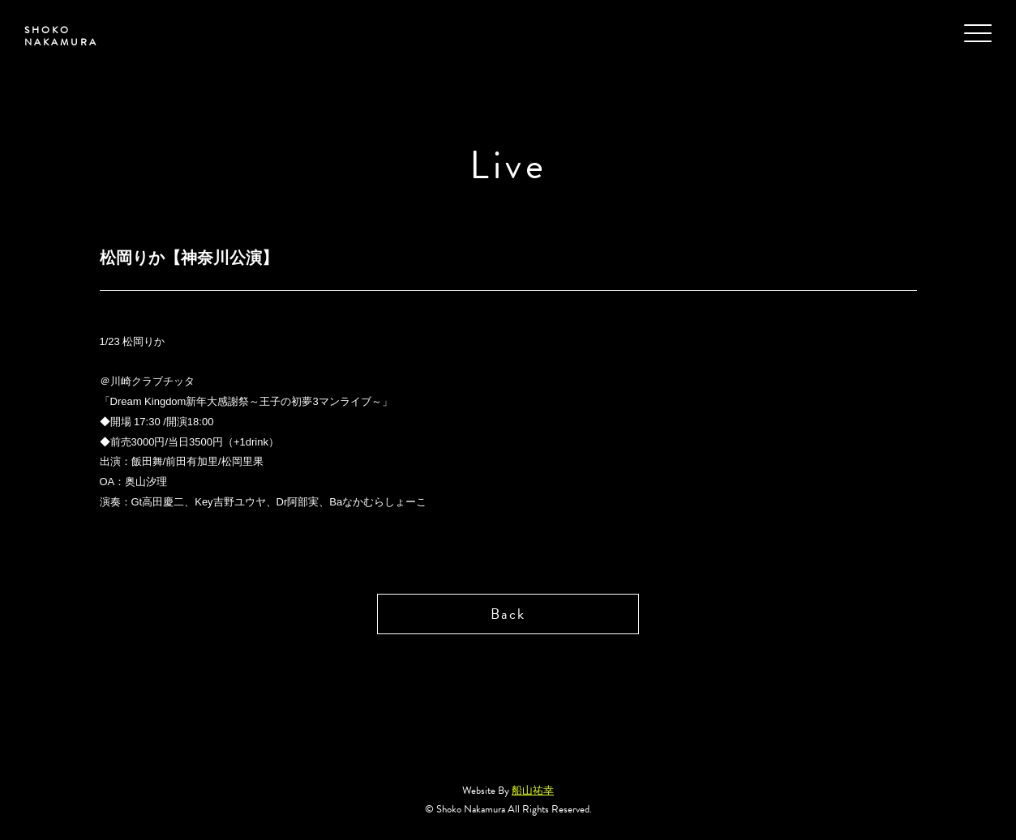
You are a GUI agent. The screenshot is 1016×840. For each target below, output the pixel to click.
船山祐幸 (533, 790)
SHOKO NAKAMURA (61, 36)
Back (508, 614)
